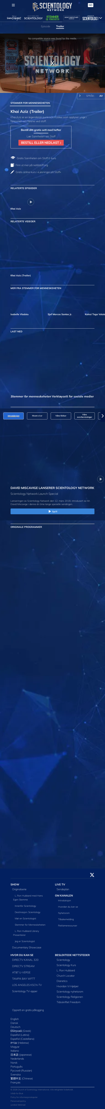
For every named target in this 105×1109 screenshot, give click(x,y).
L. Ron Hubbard (66, 970)
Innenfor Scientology (25, 905)
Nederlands (17, 1058)
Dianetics (62, 981)
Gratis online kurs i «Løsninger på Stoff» (38, 172)
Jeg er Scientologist (25, 941)
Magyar (15, 1046)
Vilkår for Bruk (17, 1093)
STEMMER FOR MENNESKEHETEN (30, 102)
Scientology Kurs (66, 965)
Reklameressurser (67, 925)
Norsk (14, 1062)
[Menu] (13, 5)
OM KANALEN (64, 895)
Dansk (14, 1023)
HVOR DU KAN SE (22, 955)
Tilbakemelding (66, 919)
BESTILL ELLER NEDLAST (41, 143)
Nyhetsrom (64, 913)
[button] (102, 416)
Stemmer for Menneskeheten (30, 924)
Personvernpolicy (18, 1101)
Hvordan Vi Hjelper (68, 986)
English (15, 1019)
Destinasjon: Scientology (27, 912)
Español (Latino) (20, 1034)
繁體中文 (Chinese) (22, 1078)
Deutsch (15, 1027)
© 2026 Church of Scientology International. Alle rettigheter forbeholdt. (42, 1089)
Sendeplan (63, 889)
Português (17, 1066)
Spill (52, 511)
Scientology (63, 959)
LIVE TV (60, 884)
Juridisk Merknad (18, 1105)
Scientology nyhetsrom (70, 991)
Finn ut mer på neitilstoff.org (32, 165)
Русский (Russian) (21, 1070)
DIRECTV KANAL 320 (25, 959)
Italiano (15, 1050)
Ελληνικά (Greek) (21, 1030)
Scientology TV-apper (24, 991)
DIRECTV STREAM (23, 966)
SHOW (15, 884)
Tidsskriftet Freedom (68, 1002)
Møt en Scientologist (25, 918)
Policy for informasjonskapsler (24, 1097)
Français (15, 1082)
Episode (45, 26)
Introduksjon (64, 900)
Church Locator (66, 975)
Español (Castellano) (22, 1038)
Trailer (60, 26)
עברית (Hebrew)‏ (20, 1042)
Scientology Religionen (70, 996)
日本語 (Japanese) (21, 1054)
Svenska (16, 1074)
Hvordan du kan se (68, 906)
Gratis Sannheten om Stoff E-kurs (36, 158)
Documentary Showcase (26, 947)
